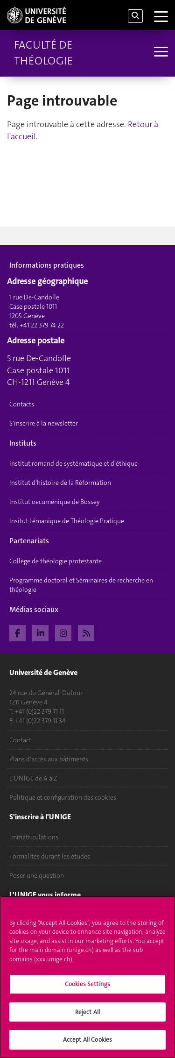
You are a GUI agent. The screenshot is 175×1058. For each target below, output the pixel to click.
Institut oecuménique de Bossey (54, 501)
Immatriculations (33, 837)
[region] (87, 977)
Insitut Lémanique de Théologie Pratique (66, 521)
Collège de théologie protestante (55, 561)
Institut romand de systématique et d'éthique (73, 463)
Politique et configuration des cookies (62, 797)
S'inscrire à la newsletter (43, 423)
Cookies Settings (87, 984)
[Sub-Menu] (160, 53)
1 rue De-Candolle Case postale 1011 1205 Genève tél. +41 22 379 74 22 (36, 311)
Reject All (87, 1012)
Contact (20, 740)
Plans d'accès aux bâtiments (48, 759)
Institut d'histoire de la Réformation (60, 482)
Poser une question (36, 875)
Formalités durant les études (49, 856)
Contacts (21, 404)
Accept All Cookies (87, 1040)
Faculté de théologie (43, 52)
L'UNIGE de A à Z (33, 778)
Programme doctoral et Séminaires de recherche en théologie (81, 585)
